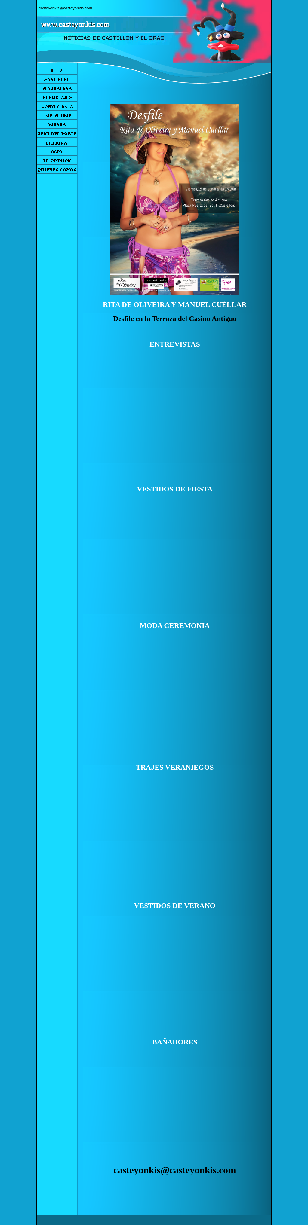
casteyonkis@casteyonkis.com (65, 8)
